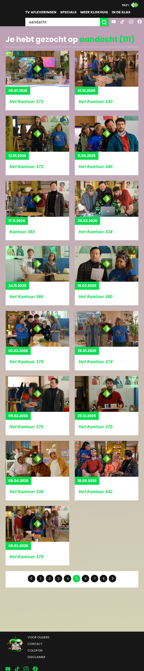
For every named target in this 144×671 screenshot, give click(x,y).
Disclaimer (36, 657)
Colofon (35, 650)
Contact (35, 644)
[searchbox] (62, 22)
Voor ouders (39, 637)
